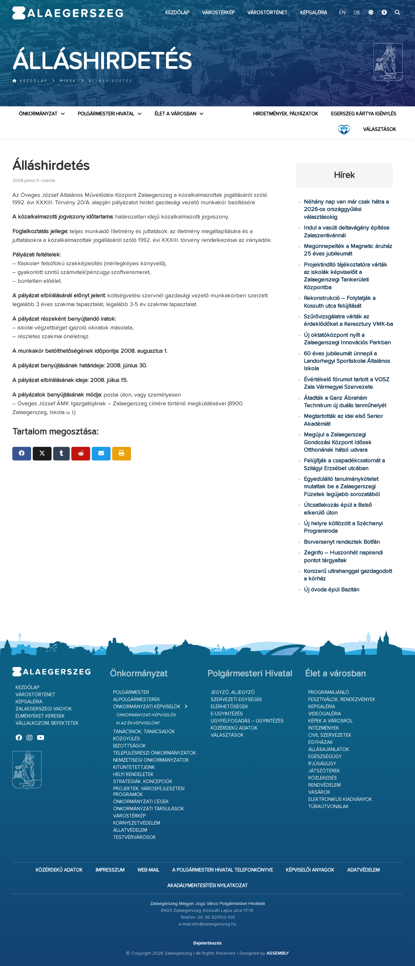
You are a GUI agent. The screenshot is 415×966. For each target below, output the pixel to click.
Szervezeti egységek (236, 699)
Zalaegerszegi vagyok (44, 709)
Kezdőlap (177, 12)
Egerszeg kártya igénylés (363, 114)
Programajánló (328, 692)
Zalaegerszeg (67, 12)
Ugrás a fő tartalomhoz (386, 3)
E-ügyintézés (227, 713)
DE (357, 13)
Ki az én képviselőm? (138, 723)
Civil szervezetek (329, 735)
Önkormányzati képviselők (147, 706)
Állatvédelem (130, 830)
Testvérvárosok (134, 837)
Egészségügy (325, 756)
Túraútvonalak (328, 806)
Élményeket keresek (40, 716)
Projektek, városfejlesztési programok (148, 791)
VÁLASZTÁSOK (379, 129)
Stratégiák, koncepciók (142, 781)
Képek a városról (330, 721)
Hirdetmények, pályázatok (285, 114)
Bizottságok (129, 746)
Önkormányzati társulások (148, 808)
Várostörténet (267, 12)
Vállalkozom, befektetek (47, 723)
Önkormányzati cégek (141, 801)
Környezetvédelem (136, 823)
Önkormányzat (38, 114)
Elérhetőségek (229, 706)
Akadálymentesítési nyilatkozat (207, 885)
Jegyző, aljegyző (233, 692)
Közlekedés (322, 778)
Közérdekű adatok (234, 728)
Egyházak (320, 742)
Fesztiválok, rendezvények (341, 699)
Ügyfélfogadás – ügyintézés (247, 721)
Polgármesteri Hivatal (106, 114)
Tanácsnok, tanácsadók (144, 731)
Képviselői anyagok (310, 870)
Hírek (68, 81)
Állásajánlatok (328, 749)
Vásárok (319, 792)
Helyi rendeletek (133, 774)
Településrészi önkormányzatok (154, 753)
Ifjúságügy (322, 763)
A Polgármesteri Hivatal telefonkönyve (222, 870)
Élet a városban (175, 114)
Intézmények (323, 728)
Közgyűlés (126, 738)
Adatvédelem (363, 870)
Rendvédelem (324, 785)
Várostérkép (218, 12)
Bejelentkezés (207, 943)
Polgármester (131, 692)
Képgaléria (313, 12)
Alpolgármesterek (136, 699)
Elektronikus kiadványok (340, 799)
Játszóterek (324, 771)
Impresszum (110, 870)
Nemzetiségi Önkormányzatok (151, 760)
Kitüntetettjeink (134, 767)
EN (342, 13)
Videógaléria (324, 713)
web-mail (148, 870)
